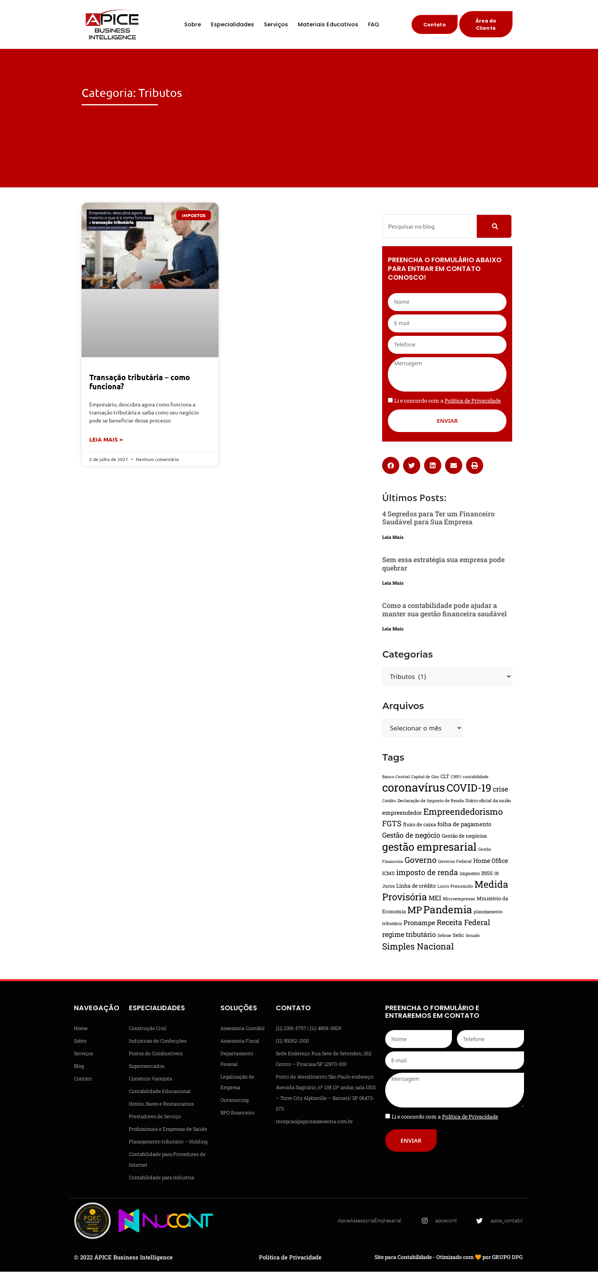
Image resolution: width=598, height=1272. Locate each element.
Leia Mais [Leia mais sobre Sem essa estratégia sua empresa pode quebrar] (392, 583)
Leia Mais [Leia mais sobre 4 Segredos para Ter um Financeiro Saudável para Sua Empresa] (392, 538)
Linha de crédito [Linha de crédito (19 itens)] (416, 886)
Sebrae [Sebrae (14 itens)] (444, 935)
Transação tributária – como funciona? (139, 382)
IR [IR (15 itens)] (496, 874)
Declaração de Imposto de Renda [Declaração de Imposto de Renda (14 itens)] (430, 801)
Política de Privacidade (290, 1257)
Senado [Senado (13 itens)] (473, 935)
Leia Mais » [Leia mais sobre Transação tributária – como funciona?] (106, 440)
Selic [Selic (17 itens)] (458, 935)
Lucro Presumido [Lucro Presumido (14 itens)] (455, 886)
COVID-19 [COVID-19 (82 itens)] (469, 788)
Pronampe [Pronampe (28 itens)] (419, 923)
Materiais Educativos (328, 25)
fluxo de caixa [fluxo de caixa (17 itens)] (419, 824)
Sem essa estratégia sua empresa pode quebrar (443, 564)
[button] (390, 465)
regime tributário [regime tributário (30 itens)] (409, 934)
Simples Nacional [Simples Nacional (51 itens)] (418, 946)
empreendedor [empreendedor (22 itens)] (402, 813)
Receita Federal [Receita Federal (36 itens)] (463, 922)
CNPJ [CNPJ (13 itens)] (456, 777)
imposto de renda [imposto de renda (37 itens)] (427, 872)
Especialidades (232, 25)
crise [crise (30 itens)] (500, 789)
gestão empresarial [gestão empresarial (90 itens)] (429, 847)
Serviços (276, 25)
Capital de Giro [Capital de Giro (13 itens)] (425, 777)
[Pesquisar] (494, 226)
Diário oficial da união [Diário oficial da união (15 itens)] (488, 801)
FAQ (373, 25)
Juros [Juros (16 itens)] (388, 886)
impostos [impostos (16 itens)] (470, 874)
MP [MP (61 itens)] (414, 910)
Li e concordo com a (447, 401)
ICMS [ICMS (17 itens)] (388, 873)
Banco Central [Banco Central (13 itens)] (396, 777)
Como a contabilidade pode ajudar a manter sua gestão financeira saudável (444, 610)
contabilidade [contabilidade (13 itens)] (476, 777)
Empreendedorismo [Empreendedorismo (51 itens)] (463, 811)
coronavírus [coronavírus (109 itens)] (413, 787)
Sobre (192, 25)
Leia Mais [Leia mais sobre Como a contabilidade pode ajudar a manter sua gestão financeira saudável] (392, 629)
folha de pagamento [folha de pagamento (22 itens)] (464, 824)
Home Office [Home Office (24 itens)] (490, 861)
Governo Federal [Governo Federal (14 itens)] (455, 861)
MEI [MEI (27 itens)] (435, 898)
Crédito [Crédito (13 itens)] (389, 801)
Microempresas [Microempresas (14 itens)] (459, 899)
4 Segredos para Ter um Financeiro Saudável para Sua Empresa (438, 518)
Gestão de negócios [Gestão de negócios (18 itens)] (464, 836)
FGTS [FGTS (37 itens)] (392, 824)
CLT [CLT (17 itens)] (444, 776)
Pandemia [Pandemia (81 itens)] (447, 909)
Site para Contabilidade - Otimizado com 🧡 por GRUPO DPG (448, 1257)
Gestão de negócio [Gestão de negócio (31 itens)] (411, 835)
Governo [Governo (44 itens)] (421, 860)
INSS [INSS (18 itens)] (487, 873)
